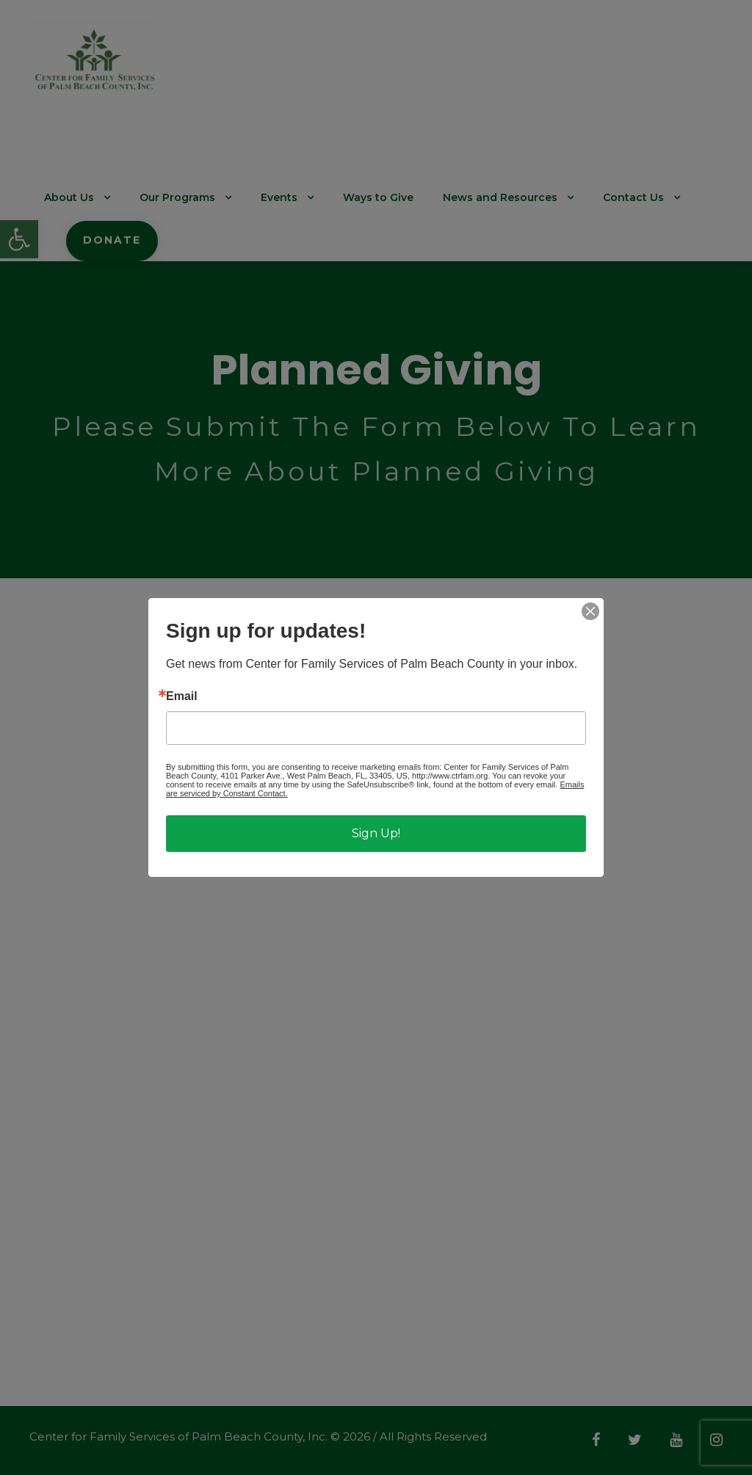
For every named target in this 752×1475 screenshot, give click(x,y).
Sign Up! (375, 833)
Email (182, 696)
